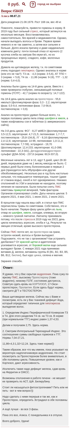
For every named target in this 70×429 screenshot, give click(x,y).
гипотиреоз (27, 70)
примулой (20, 190)
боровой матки (41, 245)
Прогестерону (40, 277)
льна (58, 209)
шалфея (50, 118)
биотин (16, 255)
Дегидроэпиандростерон (45, 150)
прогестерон (45, 99)
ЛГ (38, 137)
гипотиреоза (52, 303)
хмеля (61, 118)
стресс (34, 31)
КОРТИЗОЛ (39, 284)
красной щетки (29, 241)
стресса (28, 219)
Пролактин (25, 287)
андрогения (44, 274)
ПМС (58, 186)
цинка (37, 255)
